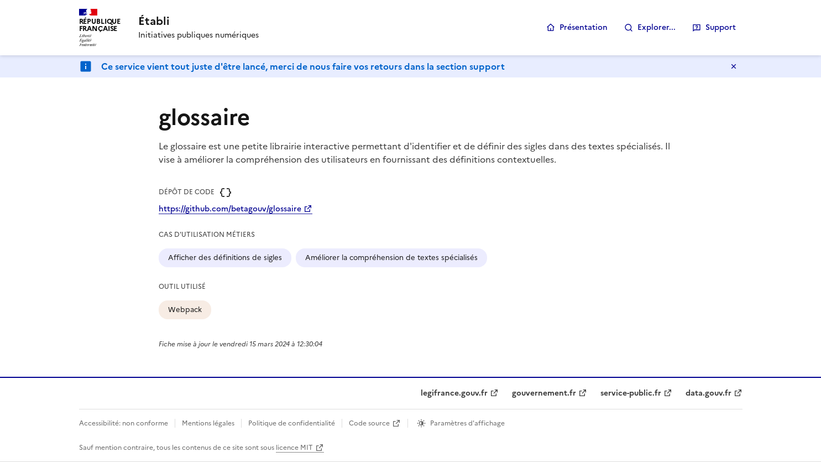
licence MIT (294, 448)
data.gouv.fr (708, 393)
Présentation (583, 27)
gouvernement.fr (544, 393)
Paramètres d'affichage (467, 423)
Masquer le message (733, 66)
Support (720, 27)
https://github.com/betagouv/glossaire (230, 209)
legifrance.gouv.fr (454, 393)
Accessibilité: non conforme (123, 423)
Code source (369, 423)
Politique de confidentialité (291, 423)
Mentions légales (208, 423)
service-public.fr (630, 393)
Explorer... (656, 27)
